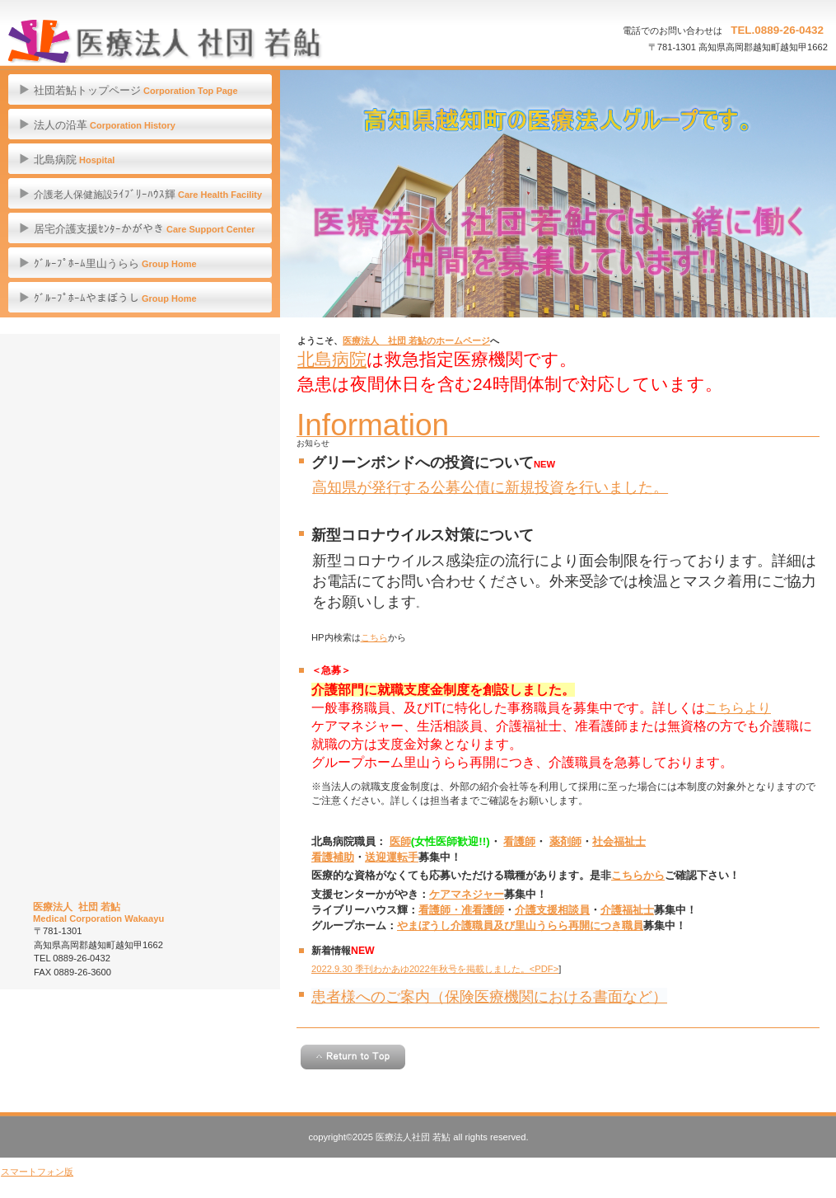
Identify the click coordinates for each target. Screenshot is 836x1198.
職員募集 (140, 492)
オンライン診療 (140, 389)
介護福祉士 (627, 910)
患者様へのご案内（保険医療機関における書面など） (489, 996)
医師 (400, 841)
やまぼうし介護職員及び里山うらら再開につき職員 (520, 925)
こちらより (738, 708)
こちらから (638, 875)
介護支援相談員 (552, 910)
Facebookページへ (140, 859)
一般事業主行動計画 (140, 582)
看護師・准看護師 (461, 910)
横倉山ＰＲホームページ (140, 808)
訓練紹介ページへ (140, 720)
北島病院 (332, 359)
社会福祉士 (619, 841)
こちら (374, 637)
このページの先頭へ (353, 1057)
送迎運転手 (391, 857)
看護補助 (332, 857)
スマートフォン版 (37, 1172)
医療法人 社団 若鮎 (165, 41)
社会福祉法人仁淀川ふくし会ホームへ (140, 633)
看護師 (519, 841)
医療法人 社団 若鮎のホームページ (416, 340)
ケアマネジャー (466, 894)
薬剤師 (565, 841)
